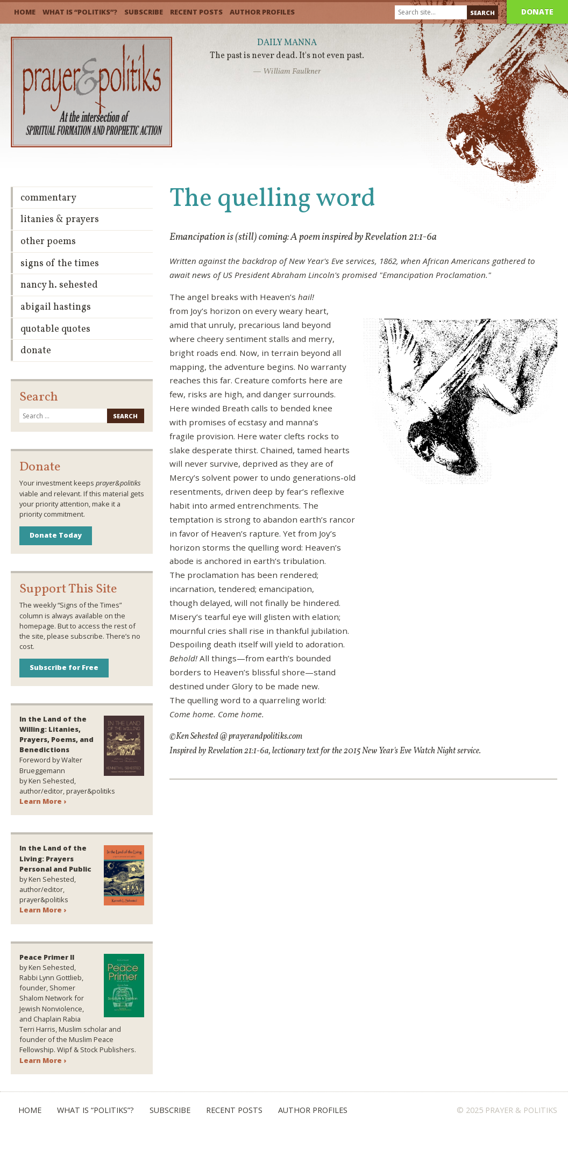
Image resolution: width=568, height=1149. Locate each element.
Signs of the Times (59, 263)
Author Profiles (262, 12)
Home (25, 12)
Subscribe (143, 12)
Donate (537, 11)
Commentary (48, 198)
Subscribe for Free (64, 667)
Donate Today (56, 535)
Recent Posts (196, 12)
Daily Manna (287, 43)
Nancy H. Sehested (59, 285)
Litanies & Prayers (59, 219)
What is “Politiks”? (79, 12)
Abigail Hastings (55, 307)
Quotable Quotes (55, 329)
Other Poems (48, 241)
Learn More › (42, 801)
